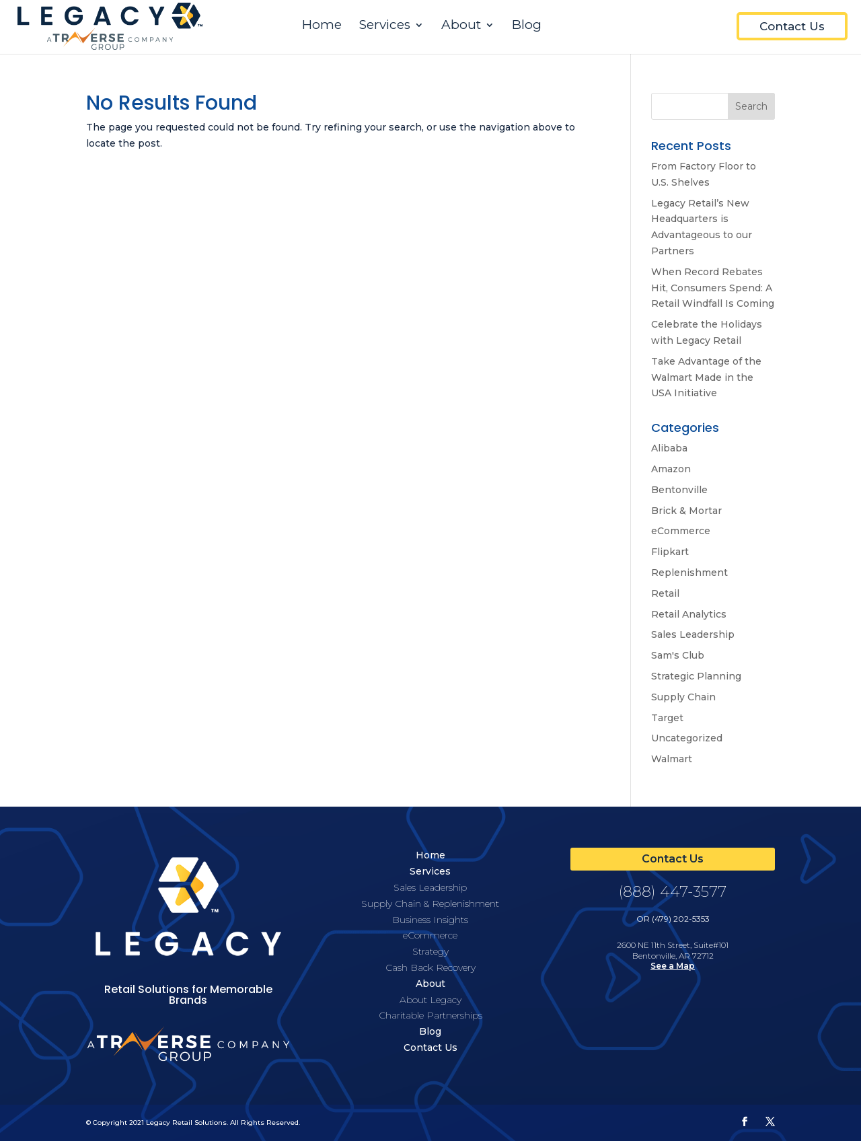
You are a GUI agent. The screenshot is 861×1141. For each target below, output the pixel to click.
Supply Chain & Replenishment (430, 903)
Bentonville (679, 490)
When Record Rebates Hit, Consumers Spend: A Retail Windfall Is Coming (712, 288)
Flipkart (670, 552)
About (461, 26)
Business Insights (430, 920)
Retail (665, 593)
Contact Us (792, 26)
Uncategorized (686, 738)
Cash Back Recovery (430, 967)
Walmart (671, 759)
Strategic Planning (696, 676)
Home (322, 26)
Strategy (430, 951)
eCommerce (680, 531)
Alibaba (669, 448)
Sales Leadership (693, 634)
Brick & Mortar (686, 511)
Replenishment (689, 572)
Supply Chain (683, 697)
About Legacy (430, 1000)
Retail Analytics (688, 614)
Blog (526, 26)
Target (667, 718)
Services (384, 26)
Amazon (671, 469)
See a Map (672, 966)
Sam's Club (677, 655)
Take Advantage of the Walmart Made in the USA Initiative (706, 377)
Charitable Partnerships (430, 1015)
